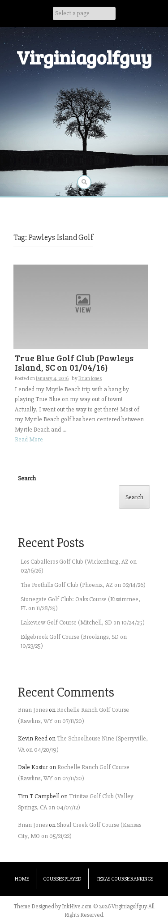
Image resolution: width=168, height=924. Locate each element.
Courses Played (62, 879)
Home (22, 879)
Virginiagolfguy (84, 57)
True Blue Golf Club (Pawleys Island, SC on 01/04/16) (74, 362)
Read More (29, 439)
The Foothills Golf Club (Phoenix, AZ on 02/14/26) (83, 585)
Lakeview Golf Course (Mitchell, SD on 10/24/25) (83, 622)
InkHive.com (76, 906)
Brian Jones (90, 378)
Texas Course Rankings (125, 879)
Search (27, 478)
